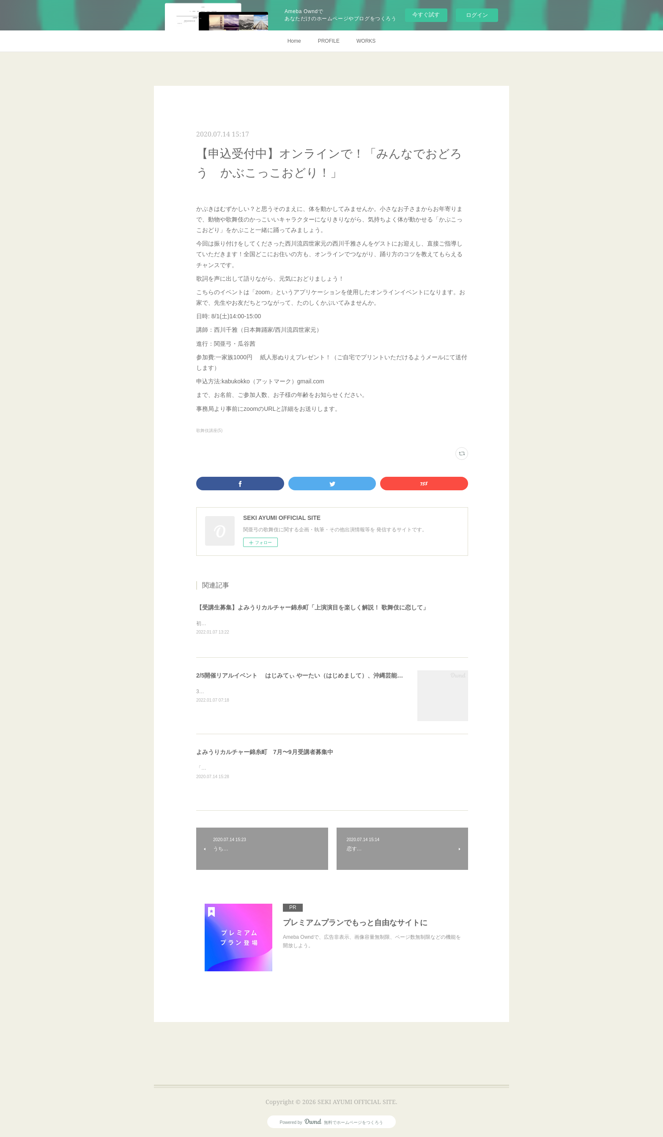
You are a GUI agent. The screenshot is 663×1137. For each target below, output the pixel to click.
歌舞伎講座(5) (209, 430)
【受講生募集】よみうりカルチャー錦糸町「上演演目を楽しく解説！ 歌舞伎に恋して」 (312, 607)
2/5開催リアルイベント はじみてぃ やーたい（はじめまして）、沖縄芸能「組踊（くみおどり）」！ (332, 675)
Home (294, 41)
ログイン (477, 15)
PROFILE (329, 41)
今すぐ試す (426, 14)
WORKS (365, 41)
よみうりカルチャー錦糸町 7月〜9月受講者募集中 (264, 752)
